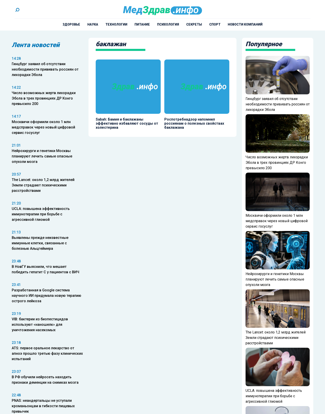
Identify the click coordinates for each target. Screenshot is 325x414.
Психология (168, 24)
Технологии (116, 24)
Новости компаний (245, 24)
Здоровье (71, 24)
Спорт (215, 24)
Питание (142, 24)
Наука (92, 24)
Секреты (194, 24)
